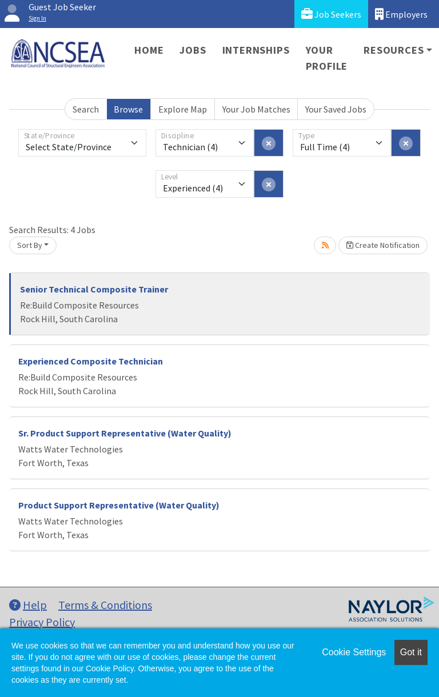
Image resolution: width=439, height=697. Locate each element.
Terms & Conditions (105, 605)
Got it (411, 652)
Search (86, 109)
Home (148, 50)
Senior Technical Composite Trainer (94, 289)
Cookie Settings (354, 652)
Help (28, 605)
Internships (256, 50)
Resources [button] (394, 50)
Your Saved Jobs (335, 109)
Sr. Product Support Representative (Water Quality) (125, 433)
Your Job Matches (256, 109)
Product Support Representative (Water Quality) (119, 505)
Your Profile (327, 58)
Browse (128, 109)
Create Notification (383, 245)
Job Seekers (331, 14)
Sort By (29, 245)
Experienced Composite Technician (90, 361)
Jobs (192, 50)
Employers (401, 14)
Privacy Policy (42, 622)
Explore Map (182, 109)
